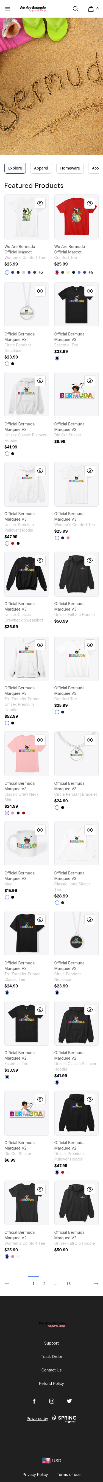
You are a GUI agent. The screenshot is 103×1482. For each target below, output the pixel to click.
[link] (27, 217)
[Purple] (29, 272)
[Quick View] (40, 203)
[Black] (18, 272)
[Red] (12, 543)
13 (68, 1283)
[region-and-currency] (52, 1460)
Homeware (70, 168)
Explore (15, 168)
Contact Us (51, 1370)
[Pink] (12, 813)
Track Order (51, 1356)
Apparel (41, 168)
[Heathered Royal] (79, 272)
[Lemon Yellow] (68, 272)
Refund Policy (51, 1383)
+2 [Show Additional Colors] (40, 272)
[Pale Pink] (7, 813)
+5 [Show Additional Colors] (90, 272)
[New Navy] (73, 272)
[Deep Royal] (12, 272)
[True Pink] (68, 538)
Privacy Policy (35, 1474)
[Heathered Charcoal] (34, 272)
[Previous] (8, 1281)
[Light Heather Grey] (23, 272)
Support (51, 1343)
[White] (7, 272)
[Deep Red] (23, 813)
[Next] (94, 1281)
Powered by (51, 1419)
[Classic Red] (57, 272)
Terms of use (69, 1474)
